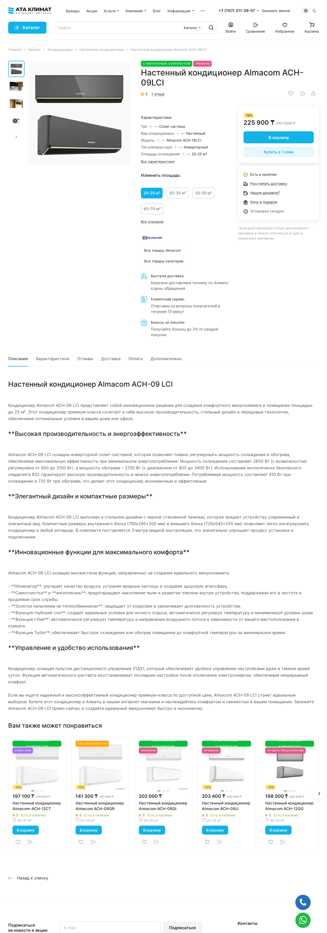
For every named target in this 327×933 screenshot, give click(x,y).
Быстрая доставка (167, 276)
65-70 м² (152, 208)
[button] (319, 793)
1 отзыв (157, 94)
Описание (18, 358)
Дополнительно (166, 358)
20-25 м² (151, 193)
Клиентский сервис (168, 299)
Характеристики (52, 358)
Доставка (110, 358)
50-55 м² (203, 193)
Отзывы (85, 358)
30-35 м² (177, 193)
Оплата (135, 358)
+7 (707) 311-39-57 (237, 10)
